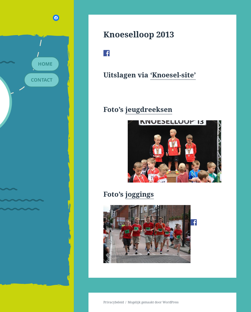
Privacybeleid (113, 302)
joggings (139, 194)
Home (45, 64)
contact (41, 80)
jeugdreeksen (148, 109)
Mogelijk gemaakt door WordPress (153, 302)
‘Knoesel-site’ (173, 75)
